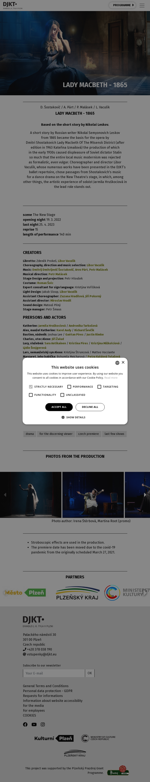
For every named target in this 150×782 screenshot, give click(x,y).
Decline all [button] (90, 407)
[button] (75, 417)
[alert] (75, 391)
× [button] (122, 362)
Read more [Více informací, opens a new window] (110, 377)
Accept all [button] (59, 407)
